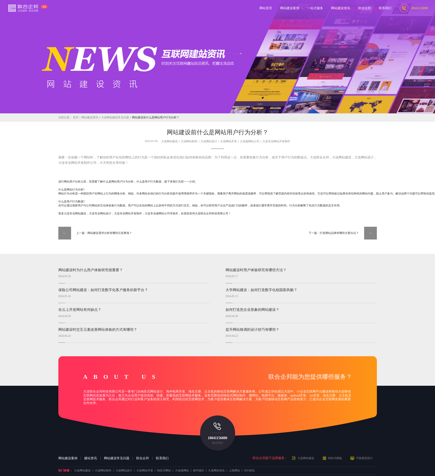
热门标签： (65, 470)
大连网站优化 (216, 470)
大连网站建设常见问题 (115, 117)
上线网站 (234, 470)
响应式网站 (164, 470)
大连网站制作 (189, 141)
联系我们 (162, 458)
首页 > (77, 117)
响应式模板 (335, 458)
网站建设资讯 (89, 117)
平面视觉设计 (364, 458)
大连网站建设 (169, 141)
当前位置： (65, 117)
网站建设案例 (67, 458)
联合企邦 (142, 458)
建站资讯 (90, 458)
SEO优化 (249, 470)
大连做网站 (182, 470)
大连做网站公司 (249, 141)
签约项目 (198, 470)
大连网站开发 (228, 141)
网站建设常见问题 (116, 458)
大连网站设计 (208, 141)
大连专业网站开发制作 (276, 141)
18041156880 (217, 438)
